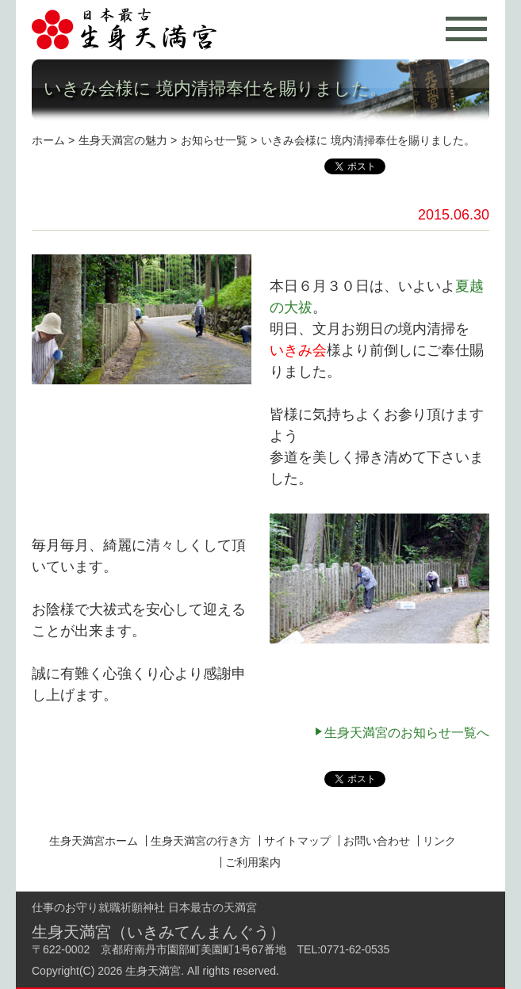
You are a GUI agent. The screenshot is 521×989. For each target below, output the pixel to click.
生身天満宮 (153, 970)
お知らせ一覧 (214, 140)
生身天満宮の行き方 (201, 840)
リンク (439, 840)
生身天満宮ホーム (93, 840)
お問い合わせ (376, 840)
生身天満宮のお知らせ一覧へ (406, 732)
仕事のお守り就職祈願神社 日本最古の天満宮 (144, 907)
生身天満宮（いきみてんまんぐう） (158, 932)
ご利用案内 (253, 862)
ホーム (48, 140)
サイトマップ (297, 840)
